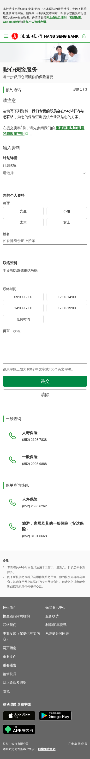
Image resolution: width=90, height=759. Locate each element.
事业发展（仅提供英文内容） (21, 636)
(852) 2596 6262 (34, 506)
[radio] (23, 211)
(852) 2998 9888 (34, 464)
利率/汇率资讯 (55, 625)
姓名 (6, 234)
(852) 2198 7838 (34, 440)
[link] (46, 749)
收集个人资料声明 (34, 22)
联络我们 (9, 625)
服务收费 (52, 616)
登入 (84, 39)
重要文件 (9, 656)
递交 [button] (45, 381)
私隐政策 (75, 17)
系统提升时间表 (57, 633)
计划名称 (9, 166)
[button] (6, 36)
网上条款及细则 (56, 17)
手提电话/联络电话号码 (20, 271)
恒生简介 (9, 607)
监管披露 (9, 674)
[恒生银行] (45, 36)
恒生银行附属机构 (16, 616)
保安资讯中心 (55, 607)
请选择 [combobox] (8, 173)
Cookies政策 (11, 22)
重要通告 (9, 665)
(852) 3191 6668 (34, 536)
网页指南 (9, 648)
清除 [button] (45, 394)
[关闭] (84, 8)
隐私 (6, 691)
